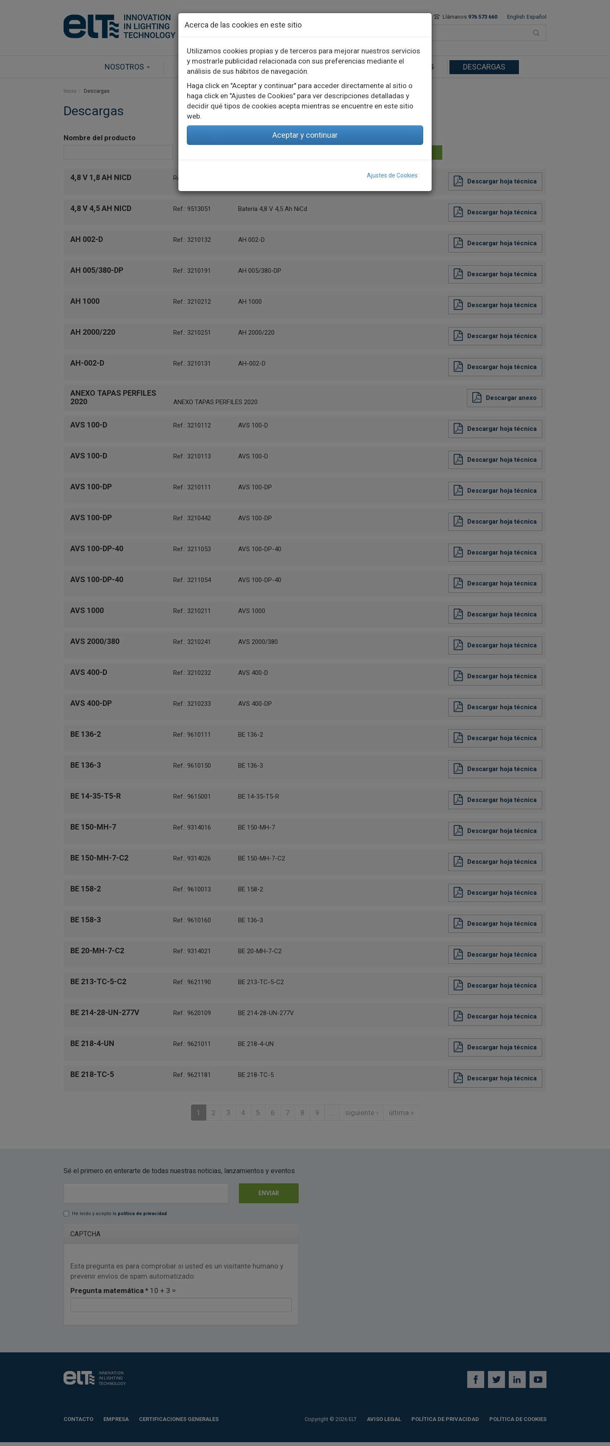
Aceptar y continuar (305, 134)
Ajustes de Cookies (392, 175)
